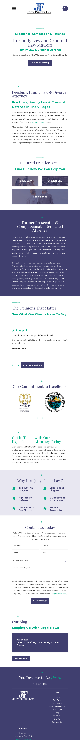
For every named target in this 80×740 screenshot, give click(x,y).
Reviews (57, 716)
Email (44, 553)
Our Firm (57, 700)
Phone (15, 553)
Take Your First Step (40, 63)
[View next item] (17, 365)
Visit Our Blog (21, 658)
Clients (57, 719)
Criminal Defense (57, 706)
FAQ (57, 713)
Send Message (40, 601)
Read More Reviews (32, 365)
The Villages (56, 709)
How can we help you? (21, 568)
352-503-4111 (40, 683)
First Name (17, 545)
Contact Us (57, 722)
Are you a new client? (21, 560)
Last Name (46, 545)
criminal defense (39, 122)
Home (57, 697)
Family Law (57, 703)
